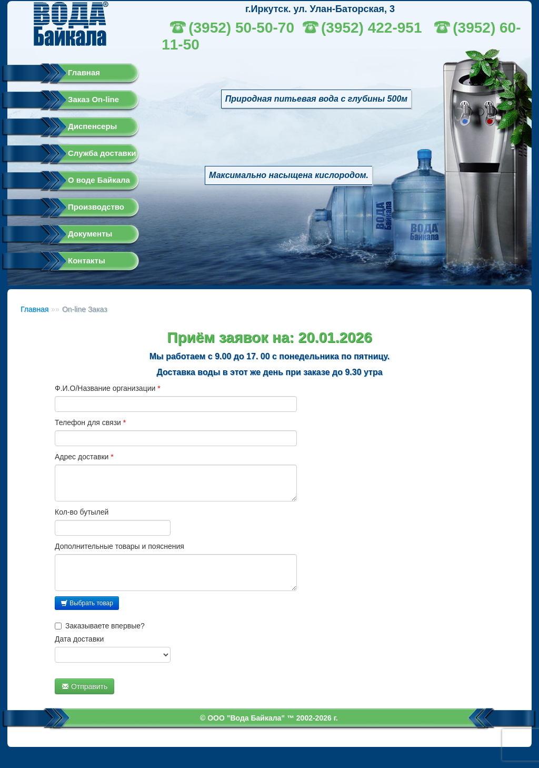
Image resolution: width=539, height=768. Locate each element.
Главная (84, 72)
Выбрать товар (87, 603)
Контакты (86, 260)
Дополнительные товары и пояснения (119, 546)
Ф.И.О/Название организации (108, 388)
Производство (96, 206)
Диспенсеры (92, 126)
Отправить (84, 686)
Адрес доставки (84, 456)
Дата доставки (79, 639)
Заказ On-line (93, 99)
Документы (90, 233)
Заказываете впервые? (100, 626)
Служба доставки (102, 153)
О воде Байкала (99, 179)
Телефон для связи (90, 422)
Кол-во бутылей (81, 512)
